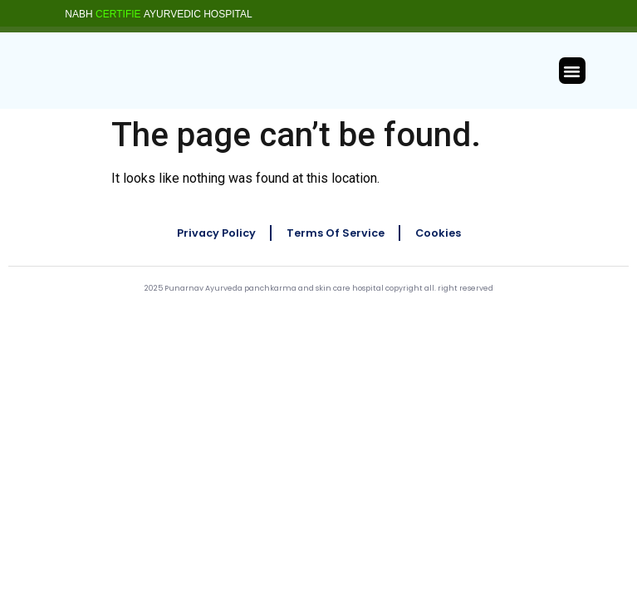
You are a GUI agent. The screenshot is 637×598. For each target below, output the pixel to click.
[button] (572, 70)
